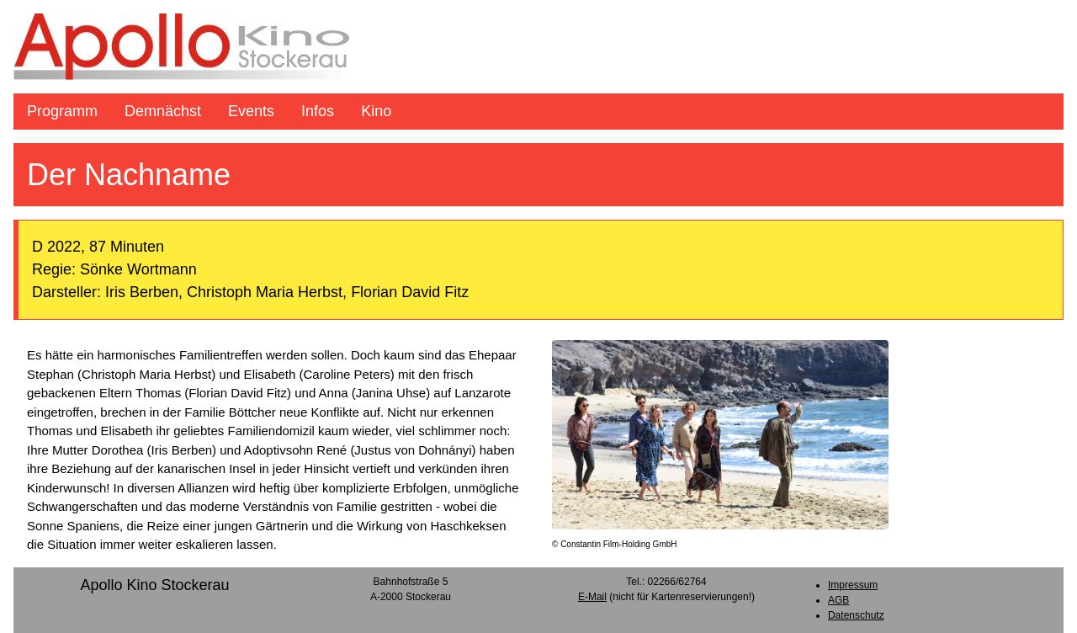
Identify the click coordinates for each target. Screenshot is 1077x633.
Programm (62, 111)
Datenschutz (856, 615)
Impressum (853, 585)
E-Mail (592, 597)
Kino (376, 111)
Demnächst (163, 111)
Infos (317, 111)
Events (251, 111)
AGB (838, 600)
